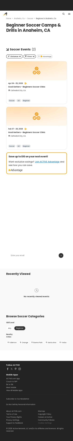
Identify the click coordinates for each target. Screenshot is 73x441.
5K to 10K (9, 384)
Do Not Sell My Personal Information (20, 404)
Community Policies (46, 420)
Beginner (19, 328)
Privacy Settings (12, 420)
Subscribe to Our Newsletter (17, 399)
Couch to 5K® (11, 381)
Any (9, 328)
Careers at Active (45, 417)
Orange (24, 342)
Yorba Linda (65, 342)
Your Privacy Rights (14, 417)
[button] (30, 56)
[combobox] (14, 56)
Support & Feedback (14, 423)
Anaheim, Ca (19, 18)
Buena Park (36, 342)
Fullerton (12, 342)
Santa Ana (50, 342)
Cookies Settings (45, 423)
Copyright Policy (44, 414)
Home (8, 18)
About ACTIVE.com (14, 411)
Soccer (30, 18)
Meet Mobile (11, 387)
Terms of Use (11, 414)
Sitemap (41, 411)
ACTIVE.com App (13, 378)
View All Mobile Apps (14, 390)
